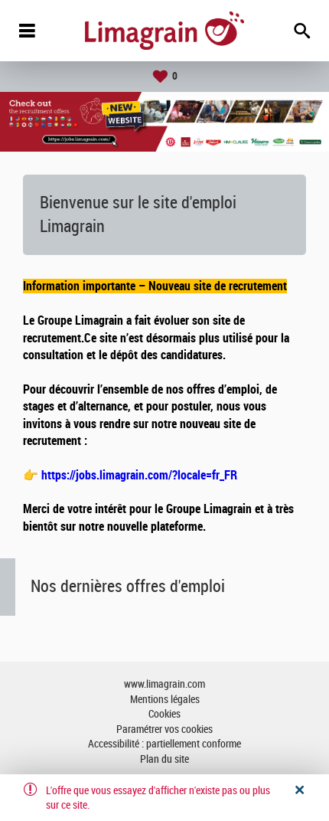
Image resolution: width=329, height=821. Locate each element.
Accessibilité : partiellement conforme (164, 744)
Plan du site (164, 759)
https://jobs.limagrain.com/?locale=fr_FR (139, 475)
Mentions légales (165, 699)
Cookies (164, 714)
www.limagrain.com (164, 684)
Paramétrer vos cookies (164, 729)
